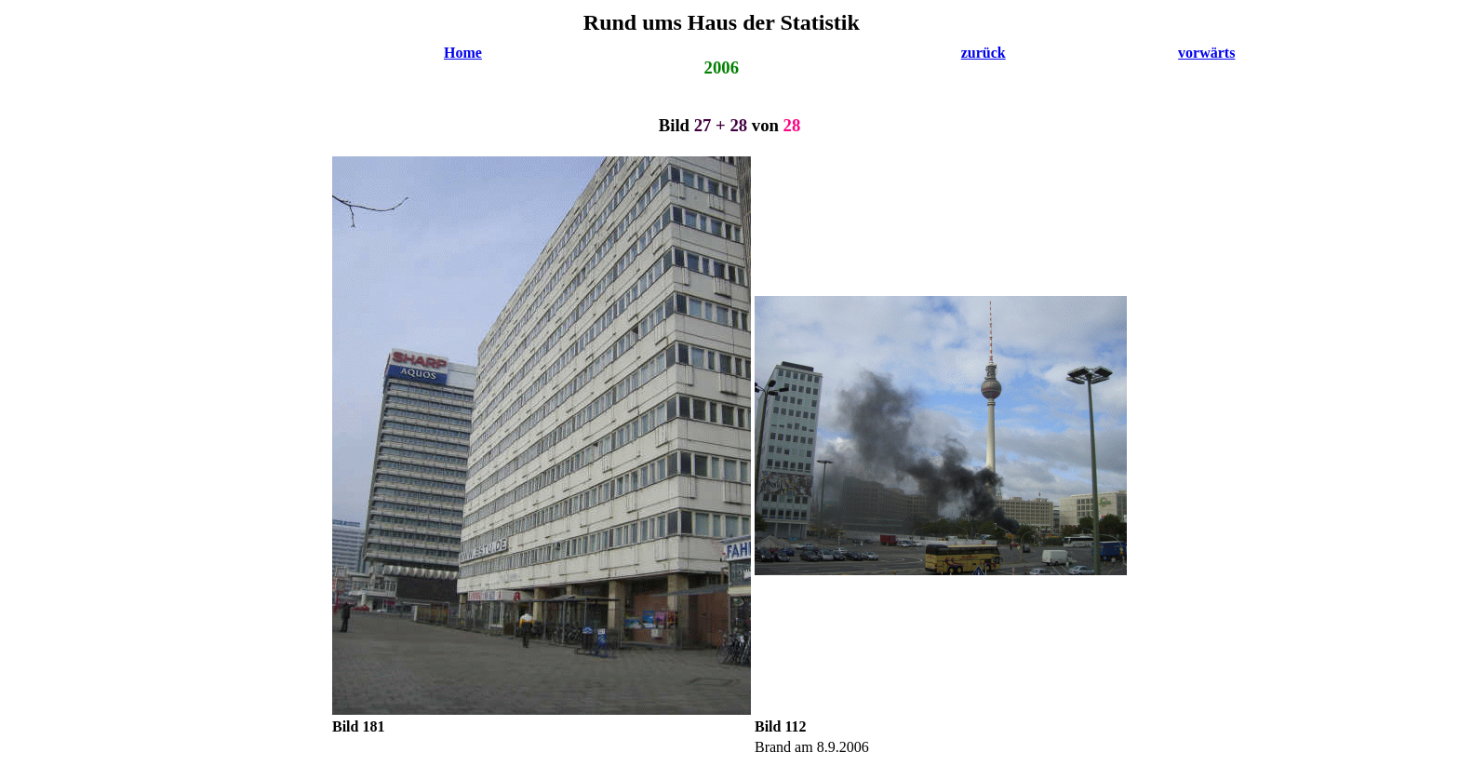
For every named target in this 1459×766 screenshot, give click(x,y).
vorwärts (1206, 52)
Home (463, 52)
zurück (983, 52)
